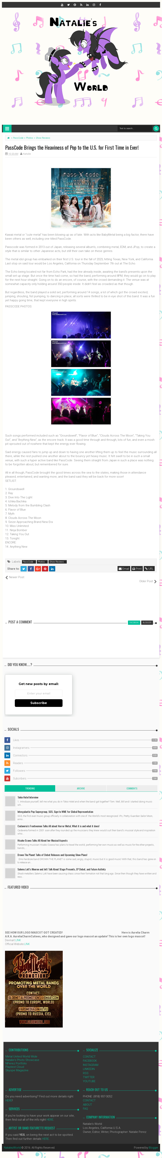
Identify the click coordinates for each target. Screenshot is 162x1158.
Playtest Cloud (14, 1062)
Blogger (153, 1143)
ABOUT (87, 1100)
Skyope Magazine (16, 1066)
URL (149, 568)
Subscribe (38, 699)
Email (124, 568)
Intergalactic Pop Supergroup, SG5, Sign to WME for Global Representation (55, 807)
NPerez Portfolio (16, 1059)
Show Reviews (56, 561)
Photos (41, 561)
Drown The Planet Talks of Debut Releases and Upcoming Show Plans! (52, 850)
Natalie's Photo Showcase (22, 1055)
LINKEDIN (89, 1065)
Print (137, 568)
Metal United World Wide (21, 1052)
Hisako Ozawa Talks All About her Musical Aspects (43, 836)
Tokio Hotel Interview (28, 793)
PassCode (28, 561)
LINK (18, 936)
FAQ (85, 1104)
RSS (86, 1069)
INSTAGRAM (90, 1060)
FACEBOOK (90, 1056)
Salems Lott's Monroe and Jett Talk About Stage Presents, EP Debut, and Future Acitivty (61, 865)
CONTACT (89, 1052)
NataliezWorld (12, 1143)
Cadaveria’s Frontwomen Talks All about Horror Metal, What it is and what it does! (58, 822)
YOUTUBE (89, 1077)
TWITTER (88, 1073)
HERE (8, 1096)
